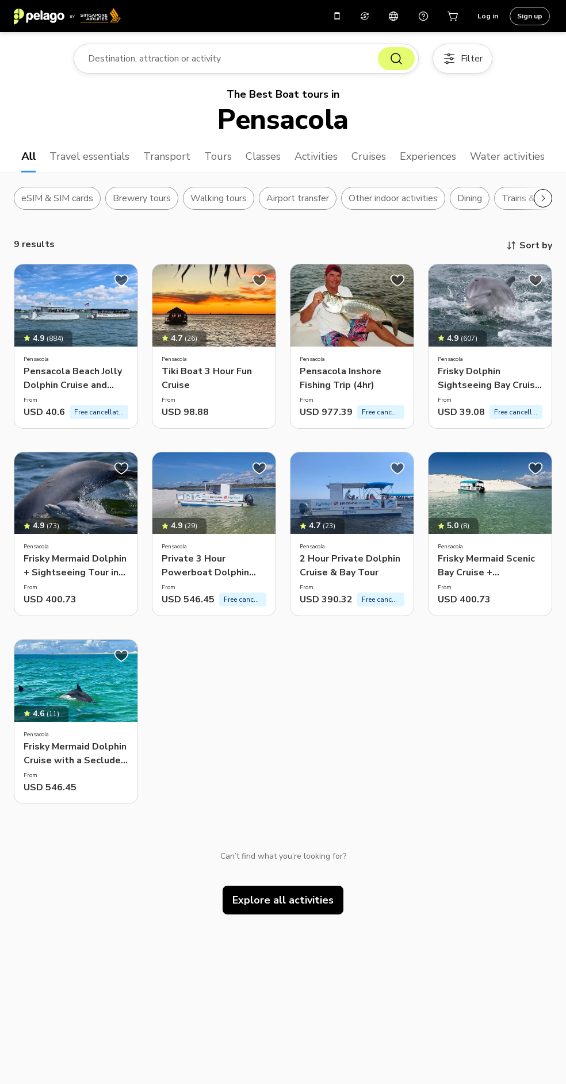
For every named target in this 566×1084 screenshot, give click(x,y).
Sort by (529, 245)
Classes (263, 156)
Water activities (507, 156)
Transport (166, 156)
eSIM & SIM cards (57, 198)
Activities (316, 156)
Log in (487, 16)
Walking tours (218, 198)
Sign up (529, 16)
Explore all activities (283, 900)
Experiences (428, 156)
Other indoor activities (393, 198)
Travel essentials (89, 156)
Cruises (368, 156)
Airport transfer (297, 198)
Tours (218, 156)
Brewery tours (142, 198)
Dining (469, 198)
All (28, 156)
